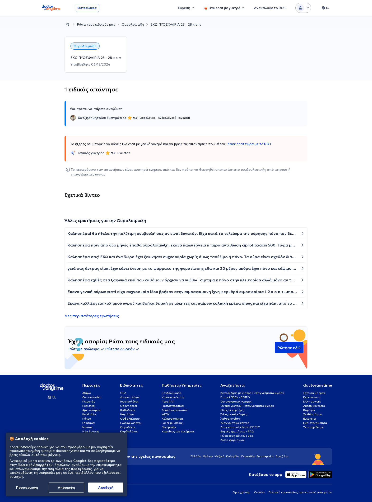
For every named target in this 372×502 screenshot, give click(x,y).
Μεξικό (219, 456)
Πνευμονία (169, 427)
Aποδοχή (105, 487)
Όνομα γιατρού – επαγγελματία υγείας (247, 405)
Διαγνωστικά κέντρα (235, 423)
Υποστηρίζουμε (313, 427)
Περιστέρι (88, 405)
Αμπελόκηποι (91, 410)
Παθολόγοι (127, 410)
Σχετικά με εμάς (314, 393)
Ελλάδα (196, 456)
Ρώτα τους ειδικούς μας (96, 24)
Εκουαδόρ (248, 456)
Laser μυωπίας (172, 423)
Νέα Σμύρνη (90, 431)
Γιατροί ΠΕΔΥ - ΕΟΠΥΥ (235, 397)
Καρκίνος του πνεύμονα (178, 431)
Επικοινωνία (312, 397)
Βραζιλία (282, 456)
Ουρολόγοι (127, 427)
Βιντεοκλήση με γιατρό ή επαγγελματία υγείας (252, 393)
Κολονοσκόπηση (173, 397)
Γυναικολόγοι (129, 401)
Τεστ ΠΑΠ (168, 401)
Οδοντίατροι (128, 405)
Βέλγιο (208, 456)
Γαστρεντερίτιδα (173, 405)
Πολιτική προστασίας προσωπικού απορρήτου (300, 492)
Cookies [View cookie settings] (259, 492)
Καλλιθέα (89, 414)
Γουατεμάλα (265, 456)
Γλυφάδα (88, 423)
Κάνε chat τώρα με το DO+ (249, 144)
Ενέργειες (309, 418)
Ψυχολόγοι (127, 414)
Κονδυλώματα (171, 393)
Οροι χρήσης (241, 492)
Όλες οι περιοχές (232, 410)
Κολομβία (232, 456)
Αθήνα (86, 393)
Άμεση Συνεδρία (314, 405)
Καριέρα (309, 410)
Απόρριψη (66, 487)
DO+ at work (312, 401)
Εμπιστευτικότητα (315, 423)
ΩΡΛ (123, 393)
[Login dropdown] (303, 8)
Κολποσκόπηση (172, 418)
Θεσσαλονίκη (91, 397)
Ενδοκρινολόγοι (130, 423)
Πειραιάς (88, 401)
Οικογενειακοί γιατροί (235, 401)
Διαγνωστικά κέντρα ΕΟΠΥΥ (240, 427)
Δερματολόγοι (130, 397)
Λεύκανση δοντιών (174, 410)
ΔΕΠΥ (165, 414)
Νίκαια (87, 427)
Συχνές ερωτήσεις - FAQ (237, 431)
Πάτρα (86, 418)
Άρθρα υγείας (230, 418)
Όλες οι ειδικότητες (233, 414)
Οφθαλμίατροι (130, 418)
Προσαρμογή (27, 487)
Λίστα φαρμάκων (232, 440)
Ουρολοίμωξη (133, 24)
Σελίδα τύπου (312, 414)
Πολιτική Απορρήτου (35, 465)
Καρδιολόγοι (129, 431)
